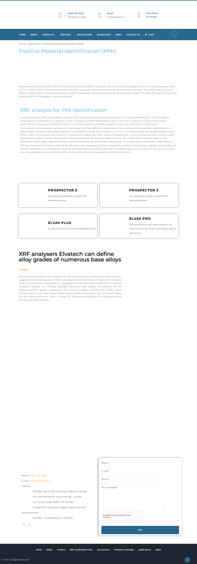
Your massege (133, 498)
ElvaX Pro (140, 219)
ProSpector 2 (62, 190)
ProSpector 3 (143, 190)
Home (22, 44)
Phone (132, 481)
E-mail (132, 473)
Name (132, 465)
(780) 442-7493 (76, 13)
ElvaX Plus (59, 223)
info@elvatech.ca (116, 17)
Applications (35, 44)
